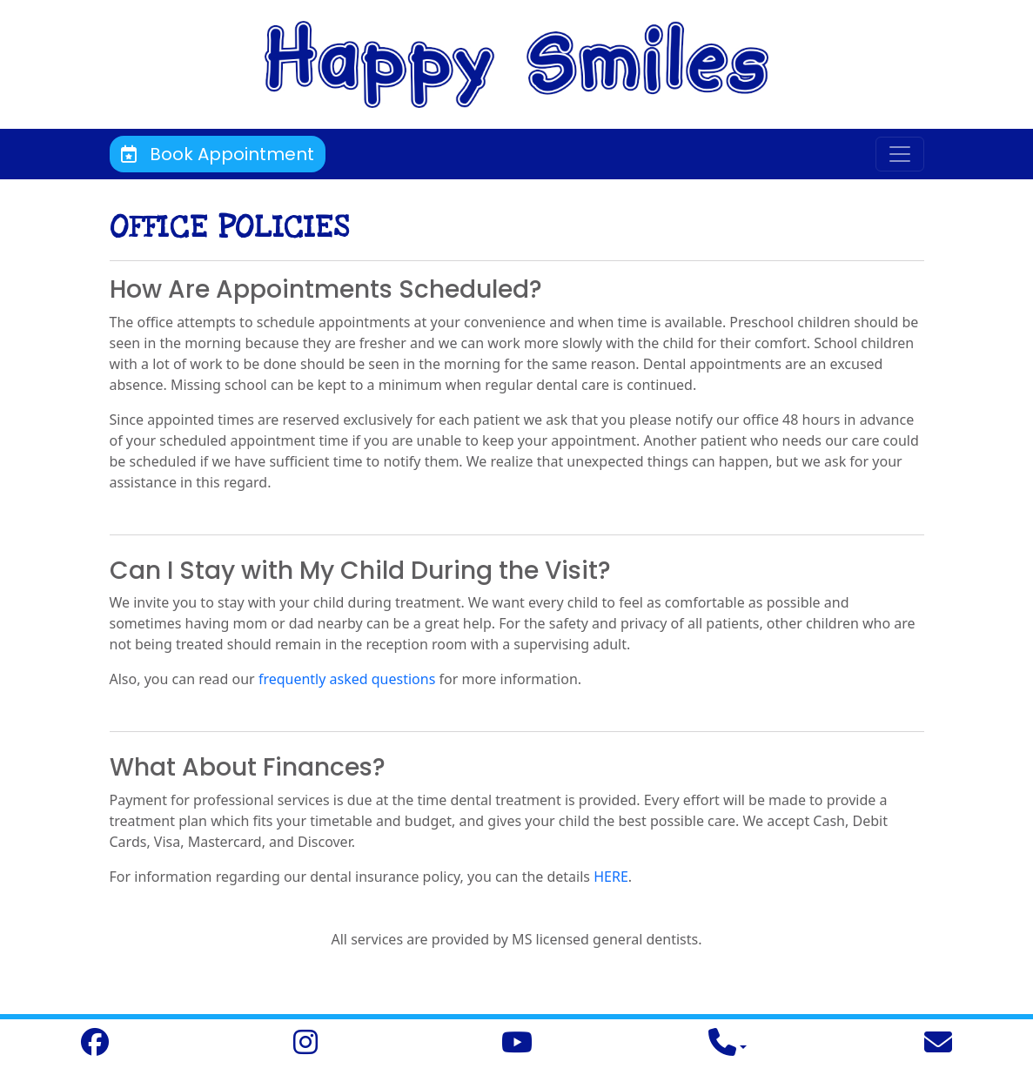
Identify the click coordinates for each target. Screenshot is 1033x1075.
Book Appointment (217, 154)
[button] (727, 1047)
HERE (611, 876)
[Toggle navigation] (899, 154)
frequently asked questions (346, 679)
